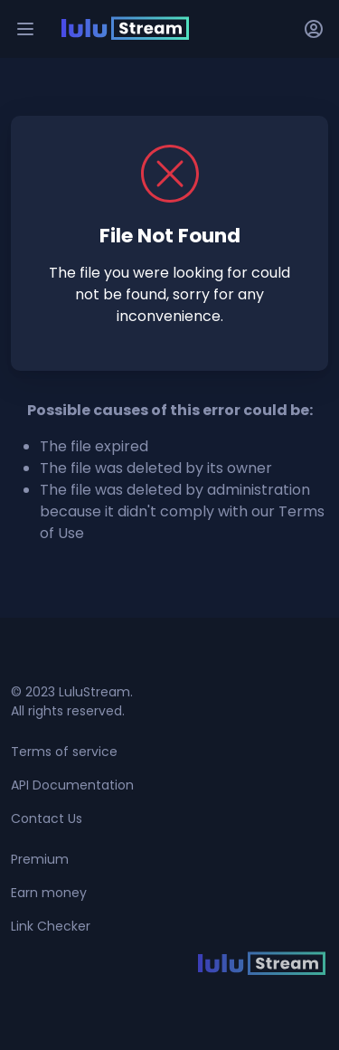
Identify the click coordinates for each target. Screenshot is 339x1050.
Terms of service (64, 752)
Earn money (49, 893)
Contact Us (46, 818)
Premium (40, 859)
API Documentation (72, 785)
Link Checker (50, 926)
